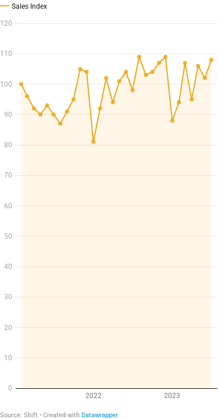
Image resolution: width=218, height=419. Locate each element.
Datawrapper (99, 415)
